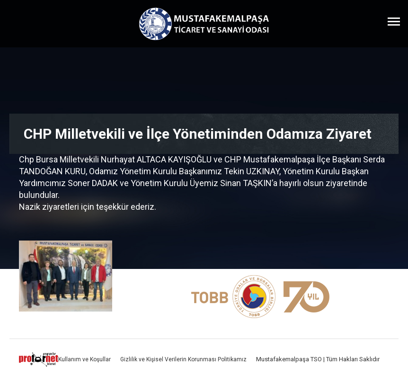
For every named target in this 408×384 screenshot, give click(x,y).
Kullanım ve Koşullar (84, 359)
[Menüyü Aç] (393, 21)
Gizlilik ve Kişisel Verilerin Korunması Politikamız (183, 359)
